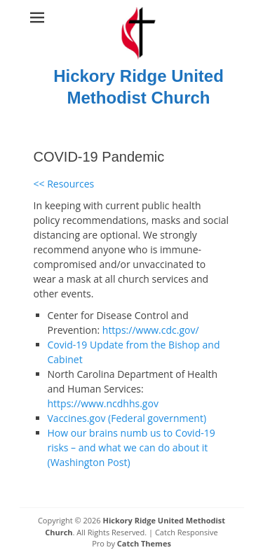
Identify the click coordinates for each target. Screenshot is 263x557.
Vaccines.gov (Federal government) (127, 418)
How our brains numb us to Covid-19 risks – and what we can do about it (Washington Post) (131, 447)
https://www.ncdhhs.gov (103, 403)
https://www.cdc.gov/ (150, 330)
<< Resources (64, 183)
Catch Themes (144, 543)
